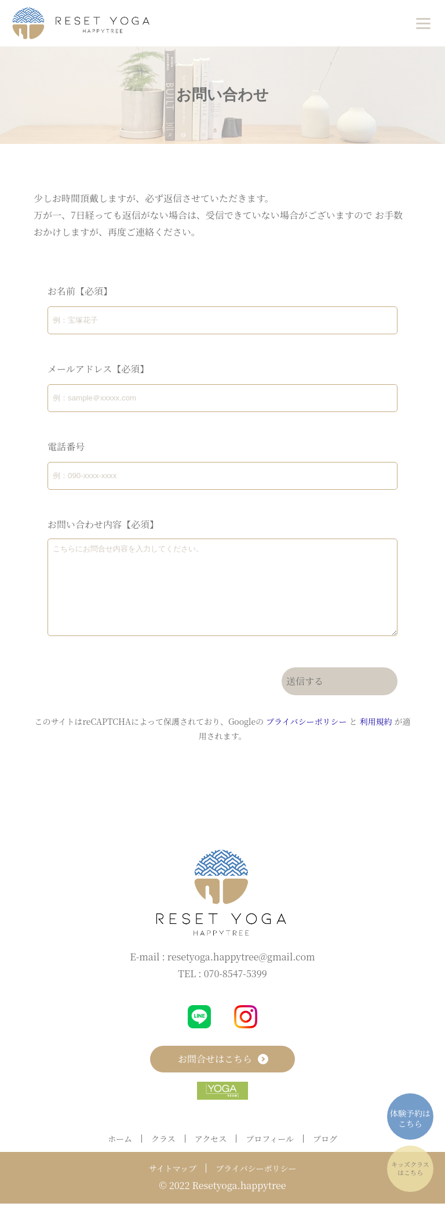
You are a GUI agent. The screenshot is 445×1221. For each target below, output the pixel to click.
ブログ (325, 1156)
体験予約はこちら (410, 1118)
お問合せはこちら (222, 1076)
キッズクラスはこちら (410, 1168)
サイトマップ (172, 1185)
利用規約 (375, 739)
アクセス (211, 1156)
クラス (163, 1156)
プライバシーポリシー (306, 739)
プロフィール (270, 1156)
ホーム (120, 1156)
